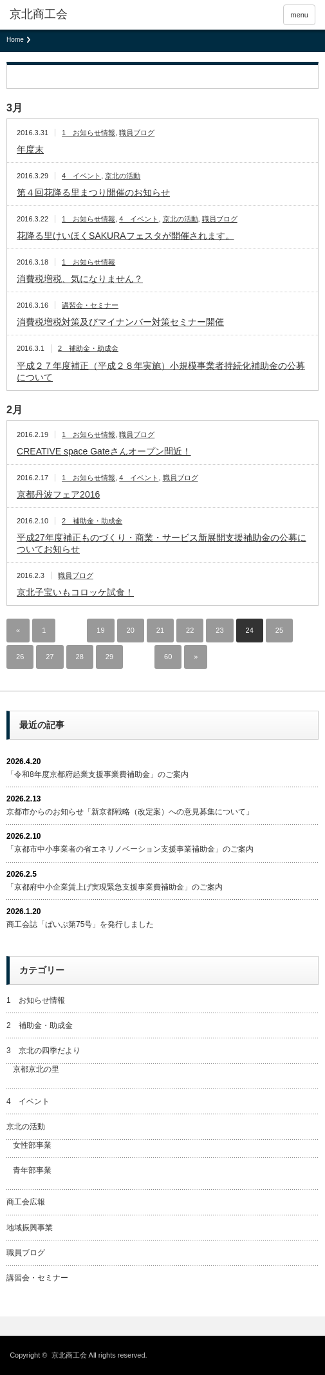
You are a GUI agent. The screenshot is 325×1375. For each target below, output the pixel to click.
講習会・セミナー (90, 305)
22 (190, 630)
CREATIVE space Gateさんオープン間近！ (103, 451)
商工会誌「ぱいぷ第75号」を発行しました (80, 924)
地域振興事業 (29, 1227)
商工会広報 (25, 1201)
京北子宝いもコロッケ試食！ (75, 592)
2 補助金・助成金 (88, 348)
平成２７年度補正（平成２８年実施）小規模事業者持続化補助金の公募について (161, 371)
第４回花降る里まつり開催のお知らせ (93, 192)
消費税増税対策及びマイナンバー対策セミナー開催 (120, 322)
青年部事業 (32, 1170)
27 (49, 656)
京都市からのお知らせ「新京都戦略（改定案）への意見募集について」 (130, 811)
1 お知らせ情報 (88, 132)
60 (168, 656)
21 (160, 630)
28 (80, 656)
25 (279, 630)
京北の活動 (122, 176)
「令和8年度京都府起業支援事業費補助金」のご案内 (97, 774)
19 (100, 630)
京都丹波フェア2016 (58, 494)
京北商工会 (39, 14)
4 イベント (81, 176)
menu (299, 15)
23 (219, 630)
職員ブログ (136, 132)
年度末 (30, 149)
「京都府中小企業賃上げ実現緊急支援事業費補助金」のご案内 (114, 887)
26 (20, 656)
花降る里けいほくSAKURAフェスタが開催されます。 (125, 235)
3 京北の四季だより (43, 1050)
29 (109, 656)
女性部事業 (32, 1145)
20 (131, 630)
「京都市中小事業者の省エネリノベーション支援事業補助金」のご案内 (130, 849)
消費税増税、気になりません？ (80, 279)
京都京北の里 (36, 1069)
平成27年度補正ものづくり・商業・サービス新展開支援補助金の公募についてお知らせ (161, 543)
